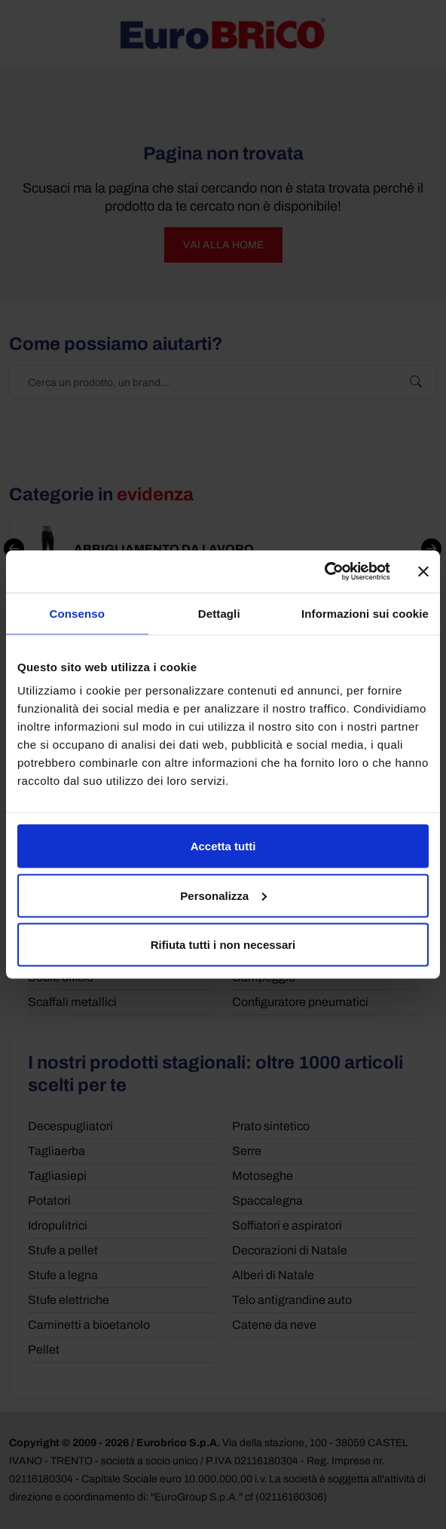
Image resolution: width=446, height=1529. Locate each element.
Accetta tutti (223, 846)
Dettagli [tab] (219, 612)
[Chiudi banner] (423, 571)
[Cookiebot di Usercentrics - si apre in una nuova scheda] (324, 572)
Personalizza (223, 895)
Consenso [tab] (77, 612)
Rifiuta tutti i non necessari (223, 944)
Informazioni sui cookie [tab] (365, 612)
